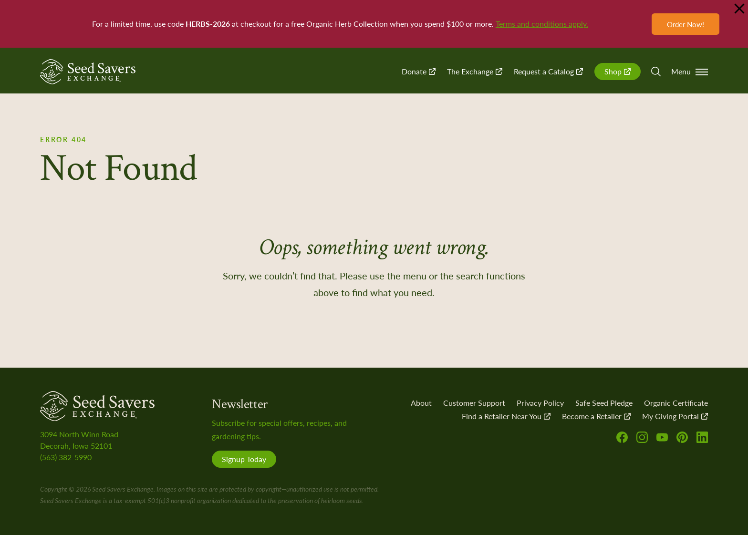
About (421, 402)
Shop (617, 71)
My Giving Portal (675, 416)
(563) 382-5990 (66, 457)
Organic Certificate (676, 402)
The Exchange (474, 71)
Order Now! (685, 24)
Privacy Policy (540, 402)
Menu (689, 71)
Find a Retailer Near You (506, 416)
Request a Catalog (548, 71)
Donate (419, 71)
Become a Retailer (596, 416)
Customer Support (474, 402)
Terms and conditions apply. (542, 23)
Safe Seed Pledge (604, 402)
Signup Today (244, 458)
